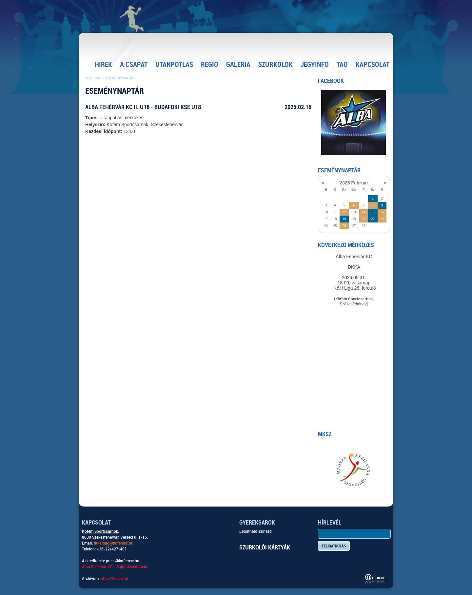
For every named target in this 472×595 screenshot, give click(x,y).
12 (344, 212)
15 (373, 212)
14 (363, 212)
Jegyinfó (315, 64)
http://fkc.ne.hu (114, 578)
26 (344, 226)
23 (382, 219)
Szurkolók (275, 64)
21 (363, 219)
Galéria (238, 64)
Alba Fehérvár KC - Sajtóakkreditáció (114, 567)
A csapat (134, 64)
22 (373, 219)
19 (344, 219)
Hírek (103, 64)
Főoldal (93, 78)
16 (382, 212)
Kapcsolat (372, 64)
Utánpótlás (174, 64)
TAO (342, 64)
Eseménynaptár (121, 78)
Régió (209, 64)
